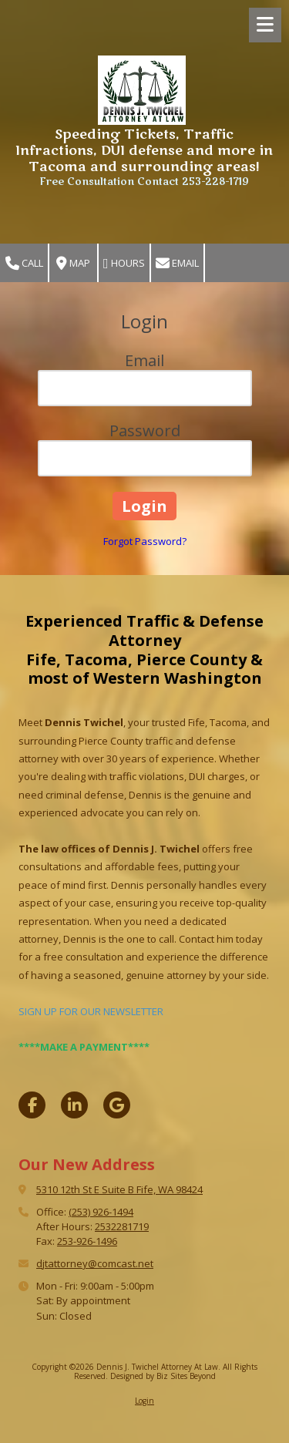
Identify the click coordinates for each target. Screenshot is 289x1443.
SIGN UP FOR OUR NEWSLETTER (90, 1011)
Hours (124, 263)
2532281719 (122, 1226)
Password (144, 430)
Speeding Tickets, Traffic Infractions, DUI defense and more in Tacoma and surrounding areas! (144, 151)
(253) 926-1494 (101, 1212)
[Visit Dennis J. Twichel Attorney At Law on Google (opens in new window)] (116, 1105)
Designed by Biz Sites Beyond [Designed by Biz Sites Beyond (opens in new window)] (163, 1376)
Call (24, 263)
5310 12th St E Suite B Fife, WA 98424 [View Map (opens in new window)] (119, 1189)
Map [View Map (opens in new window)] (73, 263)
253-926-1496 (87, 1241)
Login (144, 1400)
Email (177, 263)
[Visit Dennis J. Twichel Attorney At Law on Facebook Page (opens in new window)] (31, 1105)
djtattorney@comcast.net (94, 1263)
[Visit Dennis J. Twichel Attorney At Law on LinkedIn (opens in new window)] (74, 1105)
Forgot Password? (145, 541)
